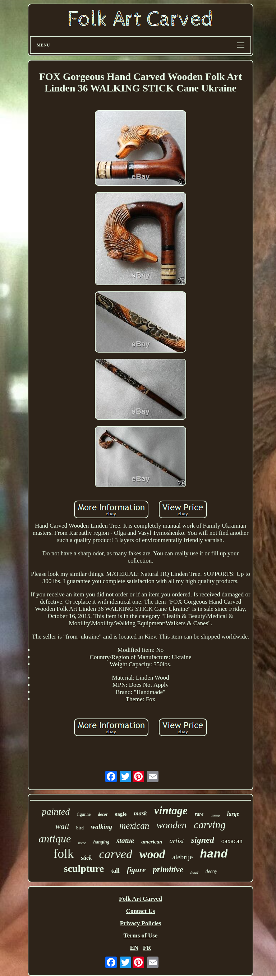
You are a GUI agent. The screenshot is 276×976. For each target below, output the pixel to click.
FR (147, 947)
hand (213, 854)
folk (64, 854)
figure (136, 869)
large (233, 814)
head (194, 872)
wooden (171, 825)
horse (82, 843)
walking (101, 827)
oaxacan (232, 841)
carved (115, 854)
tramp (215, 815)
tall (115, 870)
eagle (120, 814)
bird (80, 828)
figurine (84, 814)
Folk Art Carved (140, 898)
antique (54, 839)
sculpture (84, 868)
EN (134, 947)
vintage (171, 810)
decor (102, 814)
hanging (101, 842)
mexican (134, 826)
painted (56, 811)
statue (125, 841)
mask (140, 813)
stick (86, 858)
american (151, 842)
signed (202, 840)
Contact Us (140, 911)
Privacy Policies (140, 923)
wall (62, 826)
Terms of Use (141, 935)
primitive (168, 869)
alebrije (182, 857)
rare (199, 814)
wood (152, 854)
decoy (211, 871)
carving (210, 825)
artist (177, 841)
